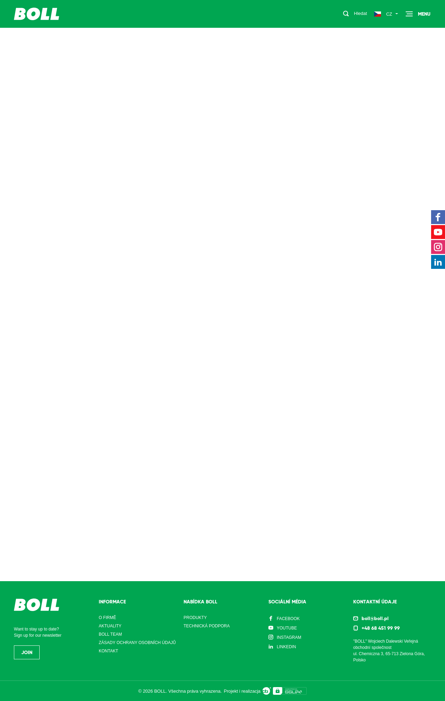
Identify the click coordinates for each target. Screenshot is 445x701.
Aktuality (110, 626)
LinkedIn (286, 646)
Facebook (288, 618)
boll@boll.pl (375, 618)
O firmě (107, 617)
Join (26, 652)
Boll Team (110, 634)
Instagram (289, 637)
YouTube (287, 628)
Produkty (195, 617)
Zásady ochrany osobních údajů (137, 642)
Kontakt (108, 651)
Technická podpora (207, 626)
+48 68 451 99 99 (381, 628)
